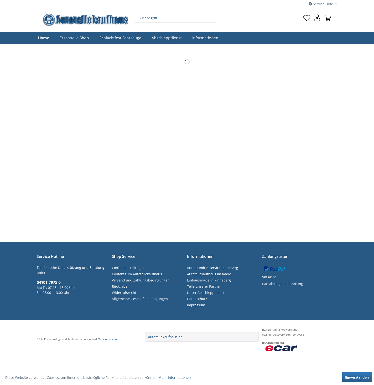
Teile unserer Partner (204, 286)
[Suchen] (212, 18)
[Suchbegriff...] (176, 18)
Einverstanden (357, 377)
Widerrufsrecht (124, 292)
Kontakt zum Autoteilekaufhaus (137, 274)
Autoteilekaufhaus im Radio (209, 274)
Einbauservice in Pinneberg (209, 280)
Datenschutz (197, 299)
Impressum (196, 305)
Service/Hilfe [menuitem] (321, 4)
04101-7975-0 (49, 282)
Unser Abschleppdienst (205, 292)
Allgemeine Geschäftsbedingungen (140, 299)
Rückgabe (119, 286)
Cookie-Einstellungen (128, 267)
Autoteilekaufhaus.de (165, 336)
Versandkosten (107, 339)
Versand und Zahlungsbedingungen (141, 280)
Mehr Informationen (174, 377)
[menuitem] (176, 18)
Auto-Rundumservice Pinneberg (212, 267)
